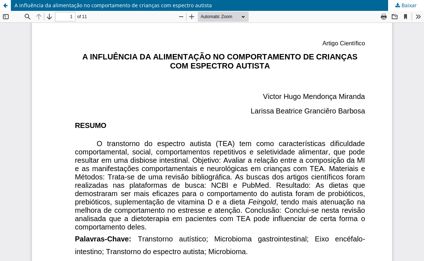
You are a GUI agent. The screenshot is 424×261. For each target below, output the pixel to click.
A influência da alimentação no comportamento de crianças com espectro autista (113, 5)
